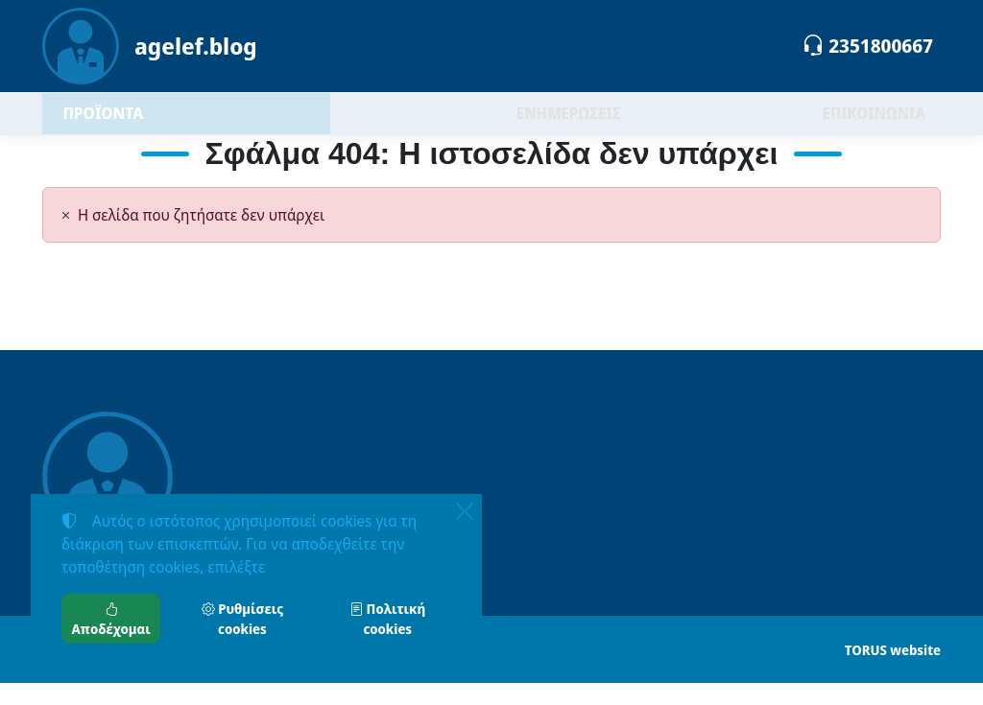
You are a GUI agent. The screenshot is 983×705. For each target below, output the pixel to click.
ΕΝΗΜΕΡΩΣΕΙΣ (568, 124)
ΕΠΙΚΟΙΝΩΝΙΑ (874, 124)
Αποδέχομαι (111, 618)
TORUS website (893, 672)
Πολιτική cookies (387, 618)
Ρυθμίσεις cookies (242, 618)
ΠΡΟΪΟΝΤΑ (153, 124)
